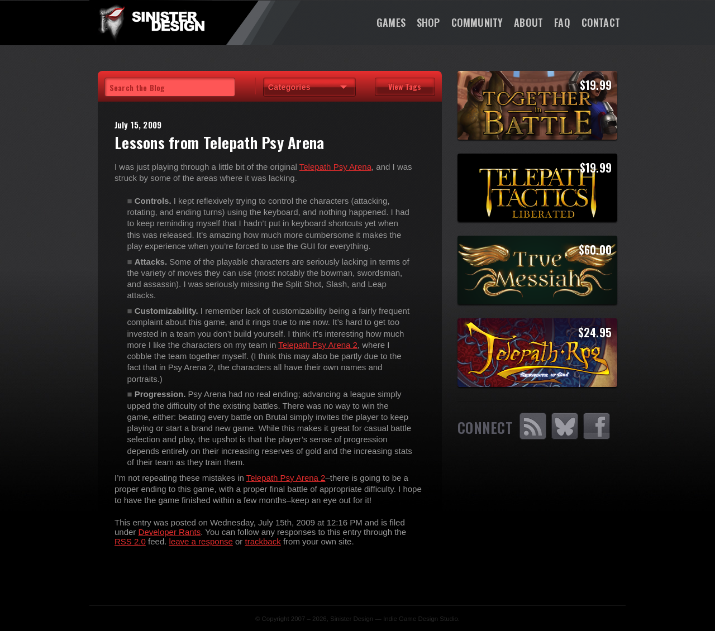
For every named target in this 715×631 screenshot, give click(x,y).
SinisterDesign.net (150, 22)
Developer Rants (170, 532)
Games (391, 22)
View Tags (404, 86)
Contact (600, 22)
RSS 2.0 (130, 541)
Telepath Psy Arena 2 (318, 345)
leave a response (201, 541)
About (528, 22)
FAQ (562, 22)
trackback (263, 541)
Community (477, 22)
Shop (428, 22)
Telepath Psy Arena (335, 166)
